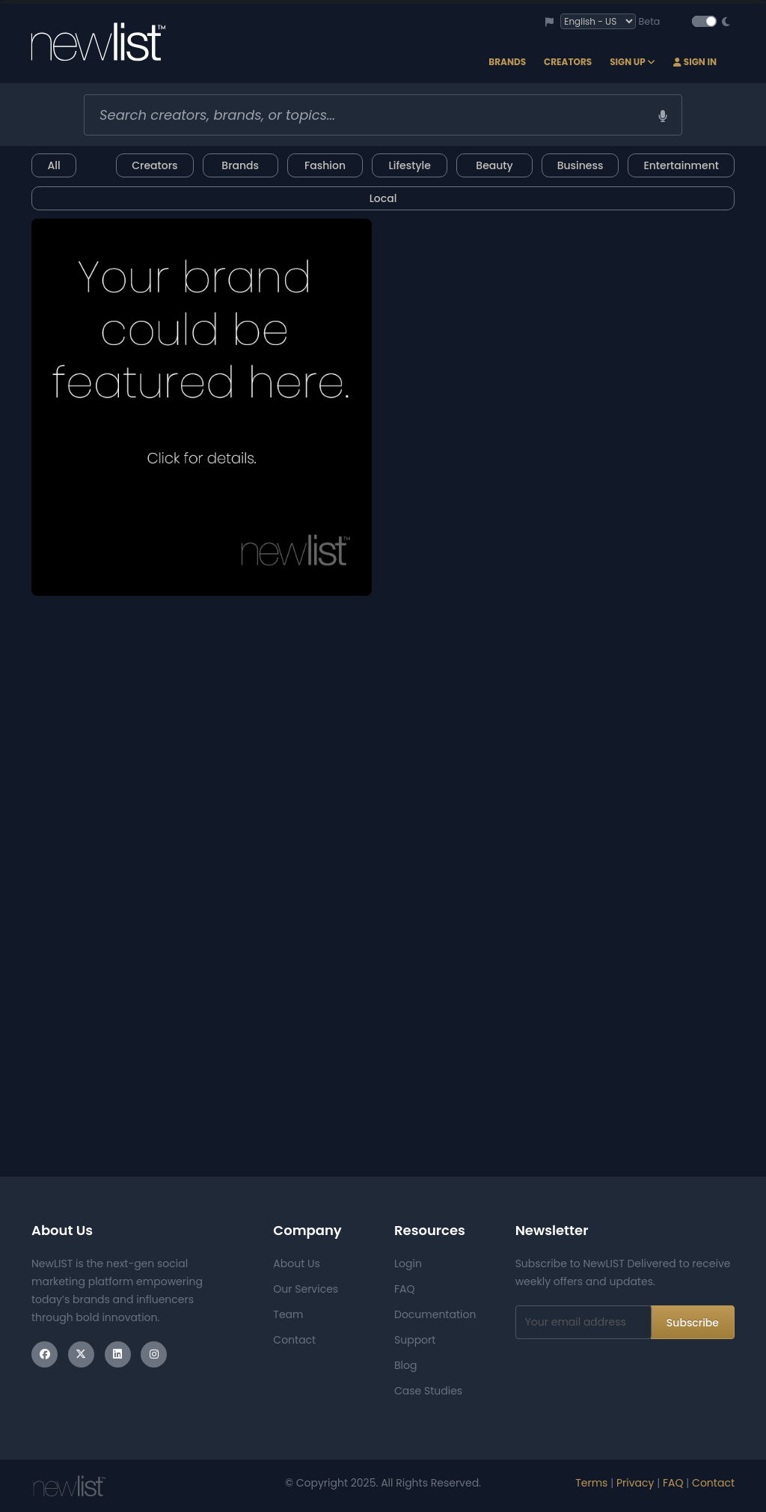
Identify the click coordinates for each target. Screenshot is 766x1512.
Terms (591, 1482)
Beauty (494, 165)
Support (414, 1339)
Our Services (305, 1288)
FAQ (404, 1288)
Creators (568, 61)
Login (408, 1263)
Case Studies (428, 1390)
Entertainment (681, 165)
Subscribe (693, 1322)
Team (288, 1314)
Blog (405, 1365)
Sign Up (632, 61)
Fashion (325, 165)
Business (580, 165)
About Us (296, 1263)
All (53, 165)
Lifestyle (410, 165)
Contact (294, 1339)
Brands (507, 61)
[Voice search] (662, 116)
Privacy (635, 1482)
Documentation (435, 1314)
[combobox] (383, 114)
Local (383, 198)
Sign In (695, 61)
